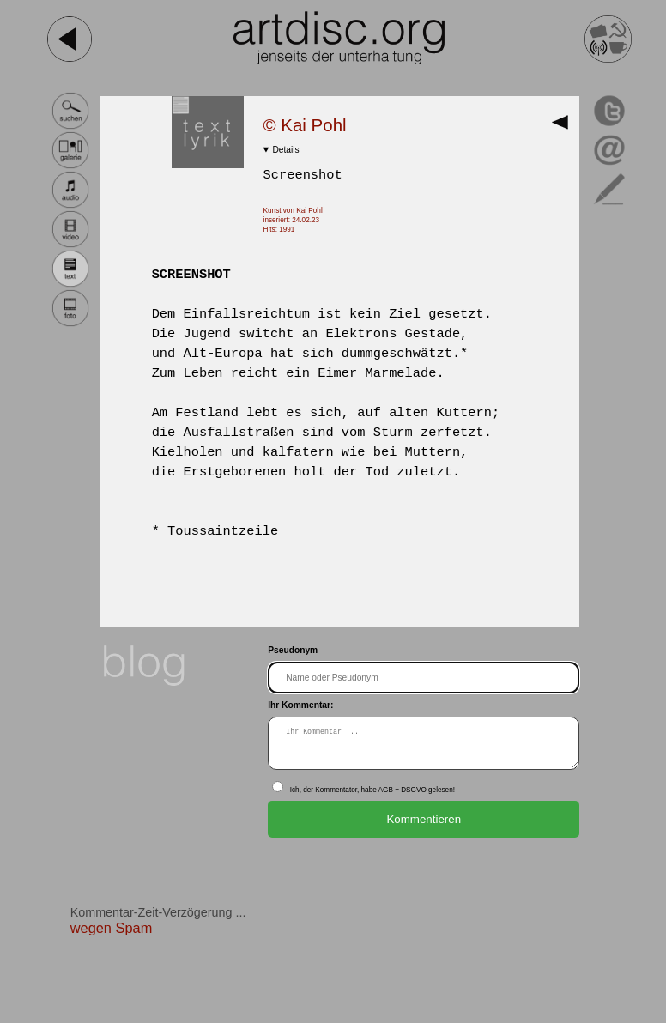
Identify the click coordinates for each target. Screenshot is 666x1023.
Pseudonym (293, 650)
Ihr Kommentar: (300, 705)
